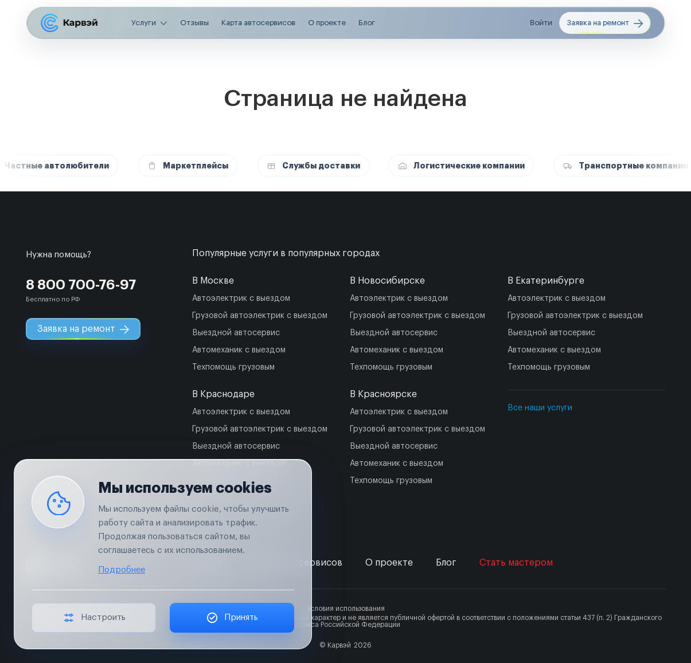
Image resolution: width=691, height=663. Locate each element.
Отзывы (194, 22)
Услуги (143, 22)
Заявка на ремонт (605, 23)
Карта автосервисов (258, 22)
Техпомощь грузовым (233, 367)
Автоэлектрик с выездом (241, 299)
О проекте (327, 22)
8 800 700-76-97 (81, 285)
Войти (541, 22)
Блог (366, 22)
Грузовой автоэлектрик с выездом (259, 316)
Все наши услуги (539, 408)
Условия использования (346, 608)
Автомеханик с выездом (239, 350)
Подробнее (121, 570)
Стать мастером (516, 562)
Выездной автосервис (236, 333)
